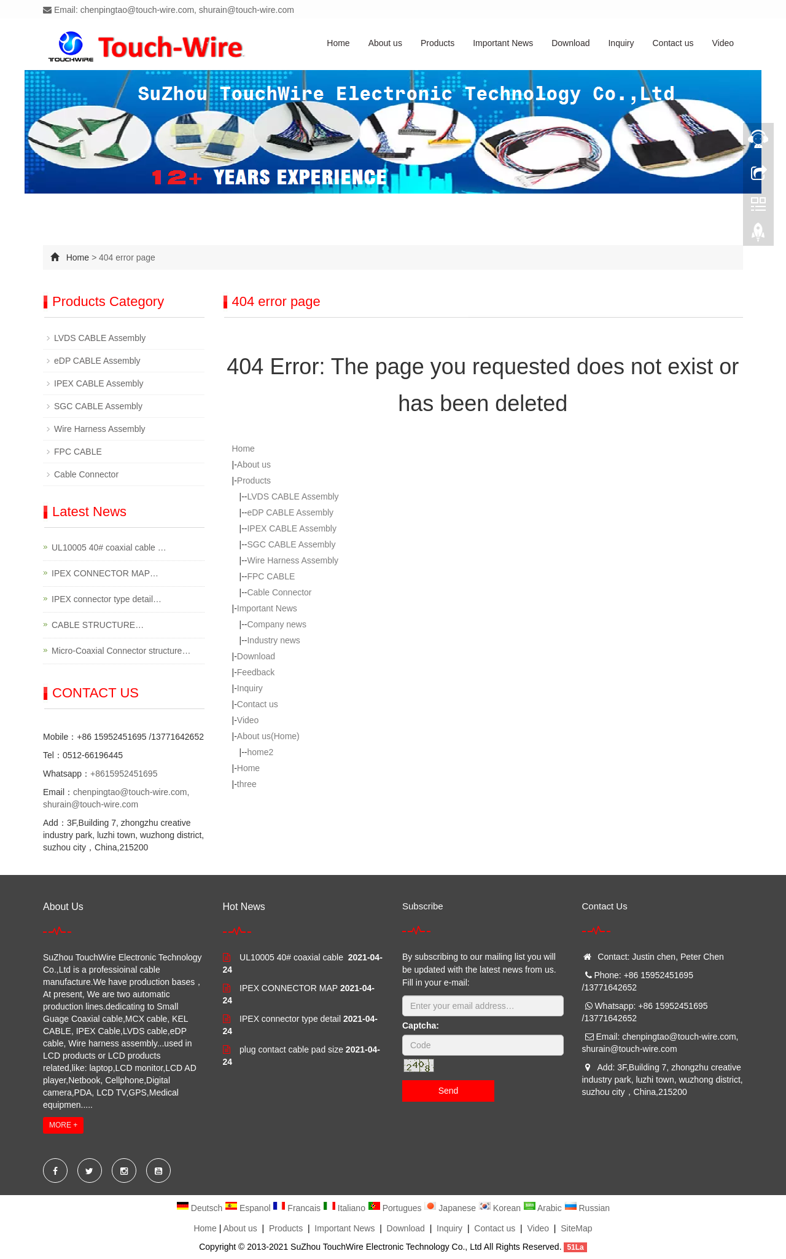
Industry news (273, 640)
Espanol (249, 1208)
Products (437, 43)
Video (723, 43)
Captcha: (420, 1025)
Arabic (543, 1208)
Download (570, 43)
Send (448, 1091)
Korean (500, 1208)
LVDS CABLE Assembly (292, 496)
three (247, 784)
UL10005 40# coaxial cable (292, 957)
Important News (503, 43)
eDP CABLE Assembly (290, 512)
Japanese (451, 1208)
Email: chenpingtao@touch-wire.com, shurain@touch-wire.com (168, 10)
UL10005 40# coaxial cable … (109, 547)
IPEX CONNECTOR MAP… (105, 573)
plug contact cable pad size (291, 1049)
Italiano (345, 1208)
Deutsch (200, 1208)
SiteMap (576, 1228)
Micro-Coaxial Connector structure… (121, 651)
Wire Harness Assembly (292, 560)
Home (338, 43)
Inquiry (621, 43)
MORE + (63, 1125)
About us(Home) (268, 736)
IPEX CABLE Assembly (292, 528)
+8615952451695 (123, 774)
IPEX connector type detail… (106, 599)
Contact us (673, 43)
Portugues (396, 1208)
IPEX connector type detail (290, 1019)
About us (385, 43)
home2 (260, 752)
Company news (276, 624)
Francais (297, 1208)
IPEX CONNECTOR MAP (288, 988)
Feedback (255, 672)
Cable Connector (279, 592)
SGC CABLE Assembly (291, 544)
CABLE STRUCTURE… (98, 625)
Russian (587, 1208)
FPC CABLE (271, 576)
